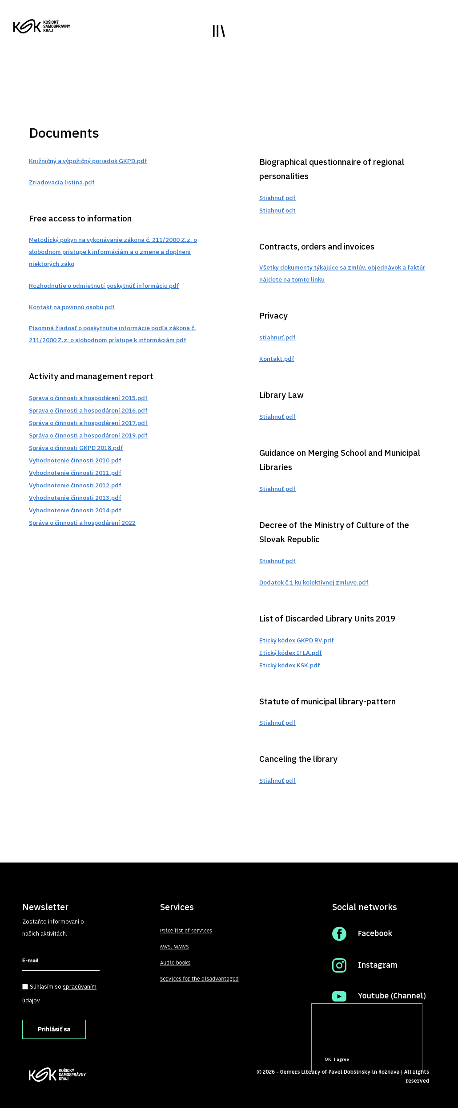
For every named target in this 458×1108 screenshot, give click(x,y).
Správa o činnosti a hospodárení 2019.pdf (88, 435)
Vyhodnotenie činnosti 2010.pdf (75, 460)
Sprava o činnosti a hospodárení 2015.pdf (88, 398)
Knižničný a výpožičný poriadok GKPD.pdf (88, 161)
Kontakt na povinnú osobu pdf (72, 307)
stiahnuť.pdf (277, 337)
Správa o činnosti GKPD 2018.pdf (76, 448)
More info (328, 1043)
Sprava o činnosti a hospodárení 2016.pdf (88, 410)
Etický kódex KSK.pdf (289, 665)
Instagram (378, 965)
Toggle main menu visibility (219, 31)
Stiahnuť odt (277, 210)
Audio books (175, 962)
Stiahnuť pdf (277, 198)
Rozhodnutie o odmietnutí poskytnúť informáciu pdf (104, 286)
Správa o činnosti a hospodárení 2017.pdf (88, 423)
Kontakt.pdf (276, 359)
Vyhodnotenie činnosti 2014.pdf (75, 510)
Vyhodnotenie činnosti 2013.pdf (75, 498)
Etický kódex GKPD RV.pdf (296, 640)
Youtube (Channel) (392, 996)
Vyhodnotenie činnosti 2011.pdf (75, 473)
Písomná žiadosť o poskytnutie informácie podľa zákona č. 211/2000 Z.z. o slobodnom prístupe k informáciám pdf (112, 334)
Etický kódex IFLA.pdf (290, 653)
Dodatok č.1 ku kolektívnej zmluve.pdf (314, 582)
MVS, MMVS (174, 946)
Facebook (375, 934)
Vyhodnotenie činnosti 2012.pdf (75, 485)
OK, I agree (337, 1059)
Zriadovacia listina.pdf (62, 182)
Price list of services (186, 930)
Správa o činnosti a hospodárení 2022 (82, 523)
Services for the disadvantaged (199, 978)
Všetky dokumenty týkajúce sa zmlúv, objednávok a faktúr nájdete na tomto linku (342, 273)
